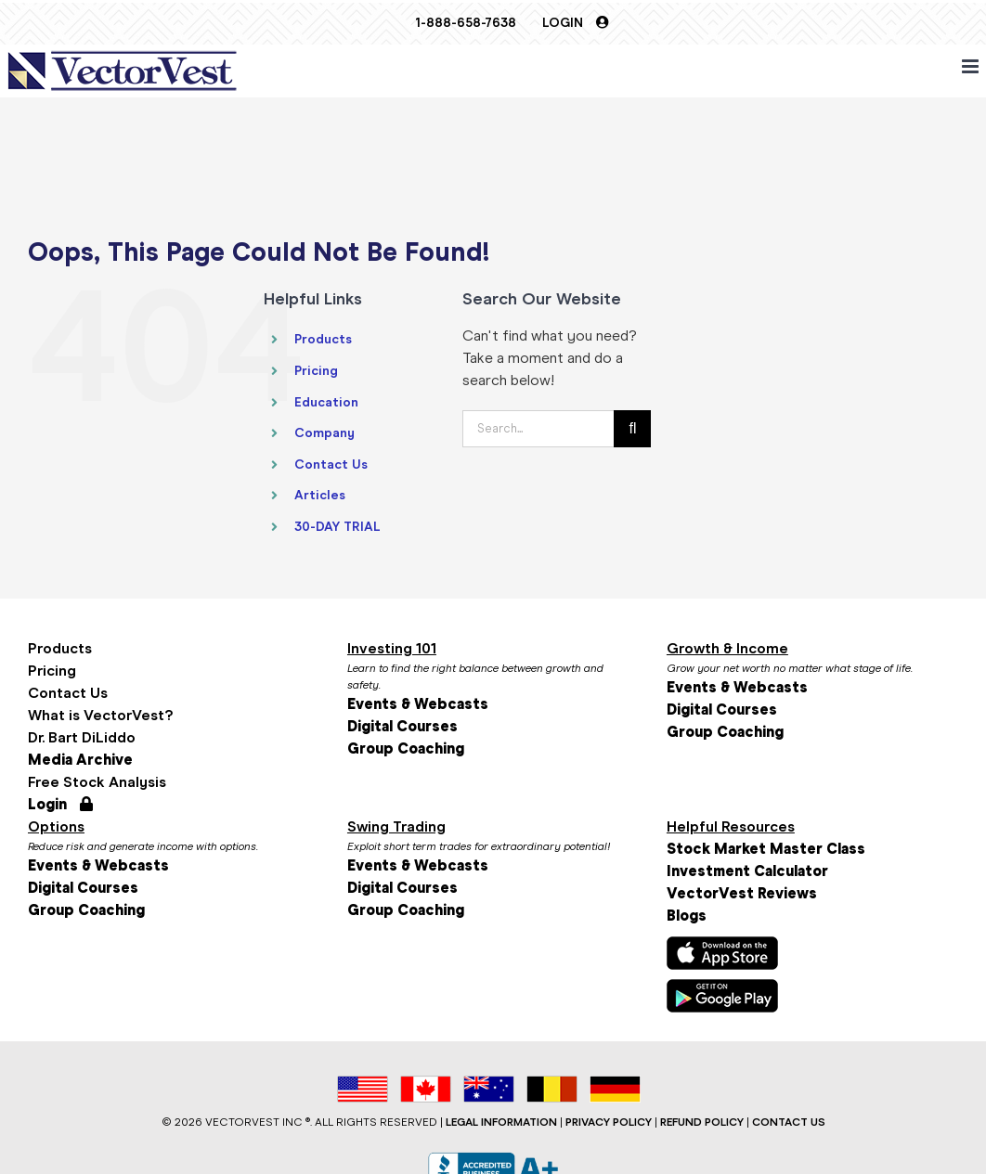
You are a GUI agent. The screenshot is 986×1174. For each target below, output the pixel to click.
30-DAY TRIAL (337, 527)
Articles (319, 495)
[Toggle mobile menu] (971, 66)
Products (323, 339)
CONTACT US (788, 1122)
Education (326, 402)
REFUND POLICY (702, 1122)
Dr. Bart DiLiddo (82, 737)
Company (324, 433)
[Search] (632, 428)
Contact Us (331, 464)
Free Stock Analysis (97, 782)
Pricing (316, 371)
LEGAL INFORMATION (501, 1122)
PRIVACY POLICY (608, 1122)
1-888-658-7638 (465, 23)
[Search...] (538, 428)
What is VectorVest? (100, 715)
